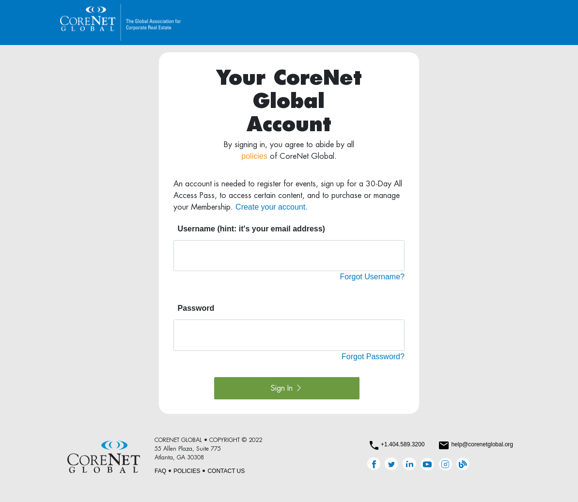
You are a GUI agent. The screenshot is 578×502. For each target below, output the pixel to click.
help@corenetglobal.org (482, 444)
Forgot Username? (372, 277)
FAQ (160, 471)
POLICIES (186, 471)
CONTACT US (226, 471)
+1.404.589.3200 (402, 444)
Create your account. (271, 207)
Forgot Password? (373, 356)
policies (254, 156)
